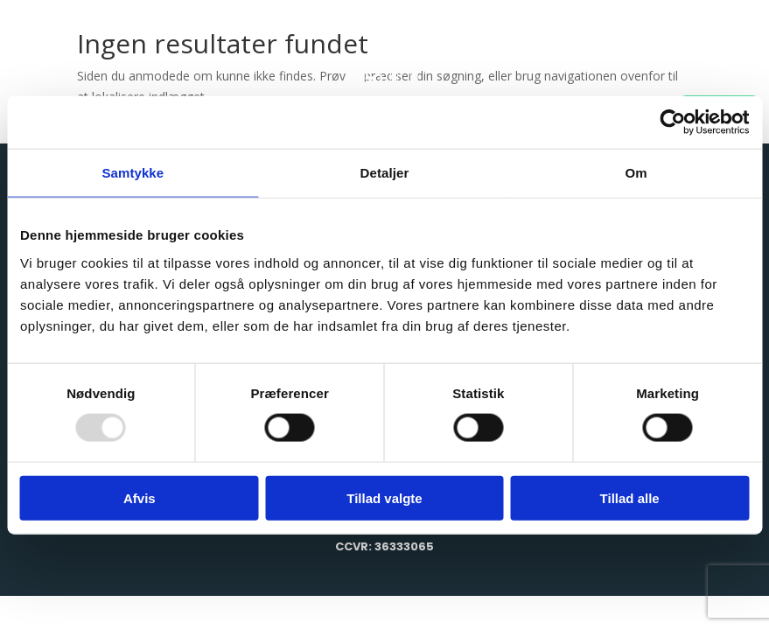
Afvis (139, 497)
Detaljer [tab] (384, 172)
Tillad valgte (384, 497)
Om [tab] (636, 172)
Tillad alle (630, 497)
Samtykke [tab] (132, 172)
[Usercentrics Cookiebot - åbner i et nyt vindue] (672, 122)
